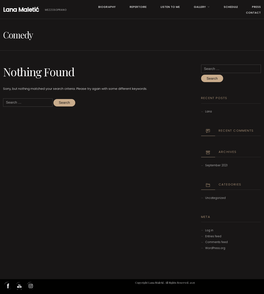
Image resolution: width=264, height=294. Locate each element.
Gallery (200, 7)
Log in (209, 230)
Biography (107, 7)
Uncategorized (215, 198)
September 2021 (216, 165)
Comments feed (216, 242)
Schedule (231, 7)
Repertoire (138, 7)
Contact (253, 12)
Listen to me (170, 7)
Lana (208, 111)
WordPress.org (215, 248)
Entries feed (213, 236)
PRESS (256, 7)
